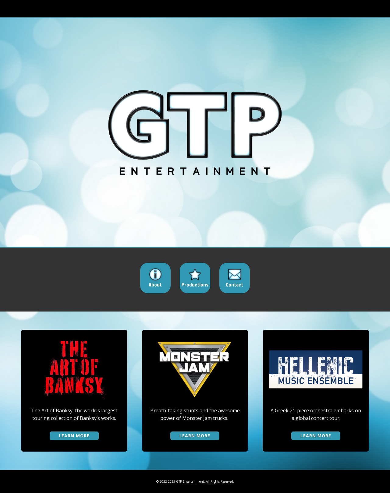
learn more (74, 435)
